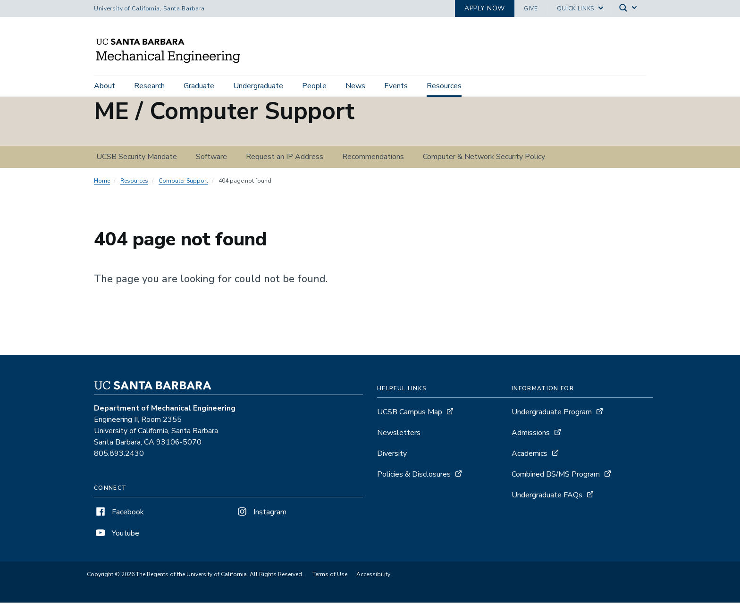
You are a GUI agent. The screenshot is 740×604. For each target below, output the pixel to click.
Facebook (119, 513)
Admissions (531, 434)
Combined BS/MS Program (556, 475)
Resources (444, 86)
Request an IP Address (284, 158)
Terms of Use (329, 575)
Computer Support (183, 182)
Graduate (199, 86)
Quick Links (575, 8)
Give (531, 8)
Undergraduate (258, 86)
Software (211, 158)
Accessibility (373, 575)
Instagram (260, 513)
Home (102, 182)
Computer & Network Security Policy (484, 158)
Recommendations (373, 158)
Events (396, 86)
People (314, 86)
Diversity (392, 455)
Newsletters (398, 434)
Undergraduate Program (552, 413)
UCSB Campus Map (409, 413)
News (355, 86)
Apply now (484, 8)
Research (149, 86)
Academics (529, 455)
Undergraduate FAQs (547, 496)
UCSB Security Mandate (136, 158)
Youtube (116, 534)
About (104, 86)
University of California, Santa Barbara (149, 8)
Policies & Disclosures (414, 475)
